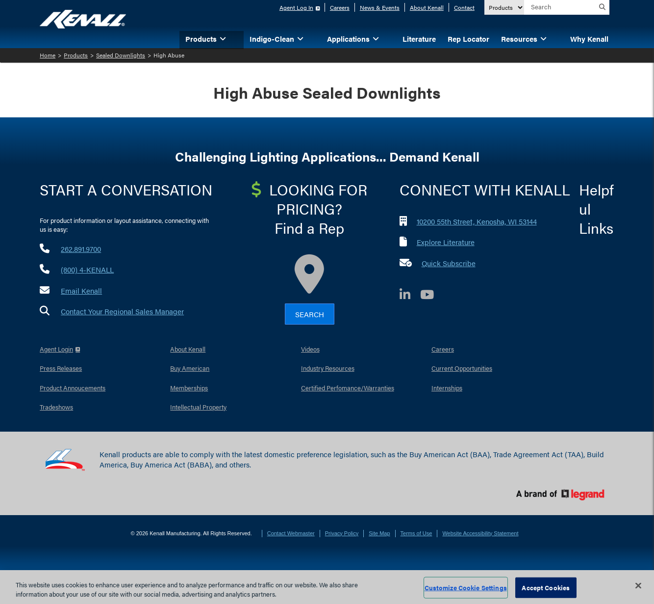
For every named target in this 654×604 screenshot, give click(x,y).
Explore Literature (446, 242)
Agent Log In (296, 7)
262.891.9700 (81, 249)
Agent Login (56, 349)
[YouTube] (432, 296)
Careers (340, 7)
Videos (310, 349)
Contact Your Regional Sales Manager (122, 311)
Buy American (189, 368)
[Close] (638, 586)
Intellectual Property (198, 407)
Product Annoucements (72, 387)
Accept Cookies (546, 587)
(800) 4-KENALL (87, 269)
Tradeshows (56, 407)
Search (309, 314)
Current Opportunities (461, 368)
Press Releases (61, 368)
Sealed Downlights (120, 55)
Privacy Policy (341, 533)
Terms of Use (416, 533)
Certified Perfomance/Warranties (347, 387)
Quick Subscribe (449, 263)
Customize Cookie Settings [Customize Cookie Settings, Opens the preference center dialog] (466, 587)
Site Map (379, 533)
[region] (327, 587)
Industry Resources (327, 368)
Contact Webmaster (291, 533)
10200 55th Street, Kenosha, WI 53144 (477, 221)
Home (47, 55)
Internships (446, 387)
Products (76, 55)
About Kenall (427, 7)
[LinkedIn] (410, 296)
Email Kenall (81, 290)
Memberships (189, 387)
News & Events (380, 7)
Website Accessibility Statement (480, 533)
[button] (238, 38)
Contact (464, 7)
